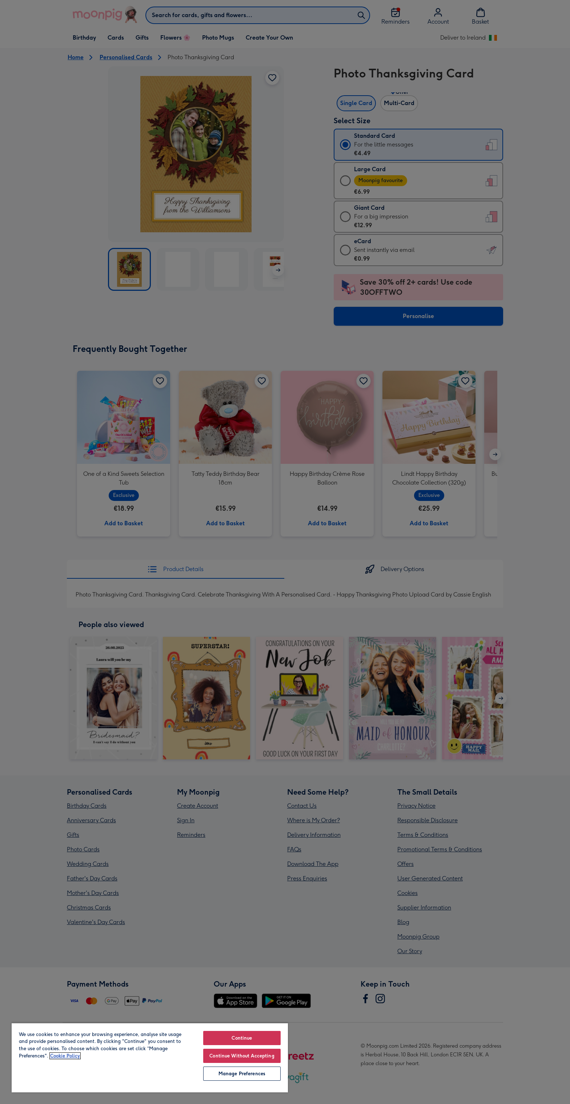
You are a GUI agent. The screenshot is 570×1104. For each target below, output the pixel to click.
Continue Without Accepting (241, 1056)
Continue (242, 1038)
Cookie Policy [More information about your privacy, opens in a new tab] (65, 1056)
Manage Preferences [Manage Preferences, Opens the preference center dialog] (241, 1073)
